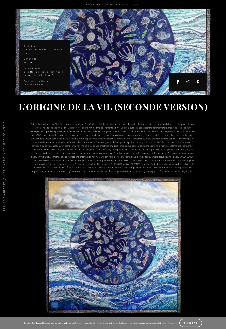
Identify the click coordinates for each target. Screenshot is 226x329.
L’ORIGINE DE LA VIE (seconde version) (4, 147)
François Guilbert (4, 196)
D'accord (190, 323)
